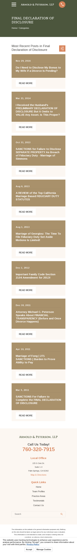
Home (38, 487)
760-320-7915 (38, 449)
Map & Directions (38, 475)
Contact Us (38, 505)
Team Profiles (38, 491)
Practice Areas (38, 496)
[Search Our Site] (62, 514)
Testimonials (38, 501)
